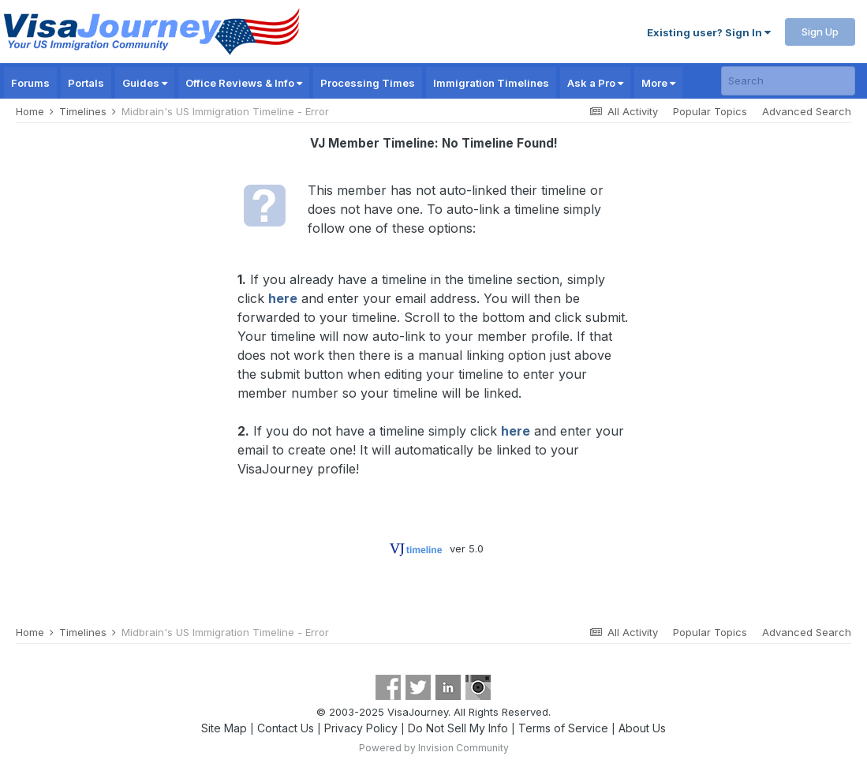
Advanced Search (806, 111)
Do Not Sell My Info (458, 728)
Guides (144, 83)
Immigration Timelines (491, 83)
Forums (30, 83)
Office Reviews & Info (243, 83)
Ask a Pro (595, 83)
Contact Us (285, 728)
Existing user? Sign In (709, 32)
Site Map (224, 728)
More (658, 83)
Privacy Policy (361, 728)
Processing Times (367, 83)
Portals (86, 83)
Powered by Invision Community (434, 748)
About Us (642, 728)
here (282, 298)
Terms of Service (563, 728)
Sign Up (820, 31)
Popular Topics (710, 111)
